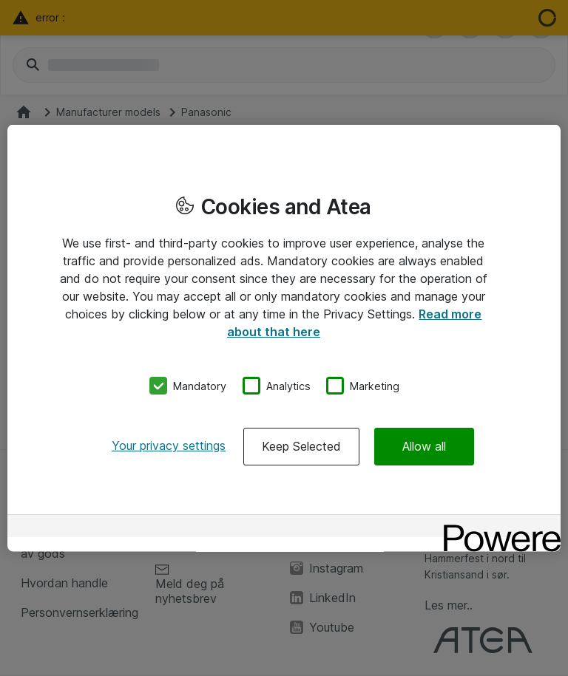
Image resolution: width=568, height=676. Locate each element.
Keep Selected (301, 446)
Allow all (424, 446)
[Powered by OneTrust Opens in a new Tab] (497, 528)
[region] (284, 338)
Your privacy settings (169, 445)
